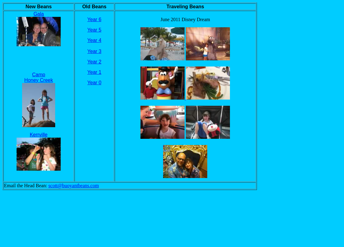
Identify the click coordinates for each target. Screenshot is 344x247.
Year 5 (94, 29)
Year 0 (94, 82)
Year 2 (94, 61)
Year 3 (94, 51)
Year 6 (94, 19)
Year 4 (94, 40)
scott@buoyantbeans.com (73, 185)
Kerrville (39, 134)
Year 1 (94, 72)
